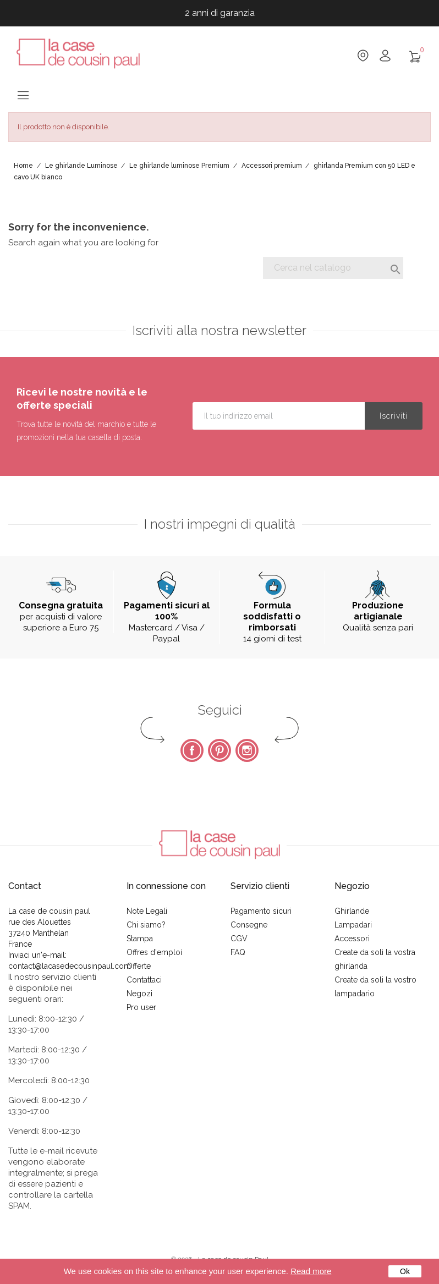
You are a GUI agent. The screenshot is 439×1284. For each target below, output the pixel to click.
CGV (239, 938)
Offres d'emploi (154, 952)
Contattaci (144, 979)
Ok (405, 1271)
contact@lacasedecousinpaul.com (69, 966)
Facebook (192, 750)
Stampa (140, 938)
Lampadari (353, 924)
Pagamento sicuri (261, 911)
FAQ (238, 952)
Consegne (249, 924)
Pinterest (219, 750)
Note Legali (147, 911)
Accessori (352, 938)
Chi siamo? (146, 924)
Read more (310, 1271)
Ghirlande (351, 911)
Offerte (139, 966)
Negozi (139, 993)
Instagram (247, 750)
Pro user (141, 1007)
